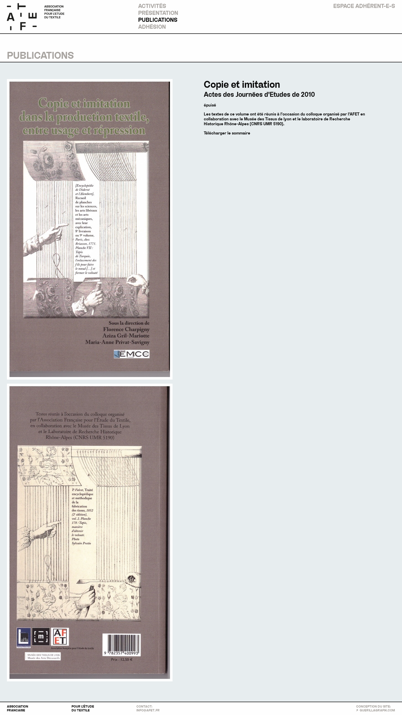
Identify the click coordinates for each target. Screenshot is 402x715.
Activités (152, 6)
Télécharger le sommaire (227, 133)
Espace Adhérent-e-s (364, 6)
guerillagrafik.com (377, 710)
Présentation (158, 13)
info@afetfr (148, 710)
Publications (157, 20)
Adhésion (152, 27)
